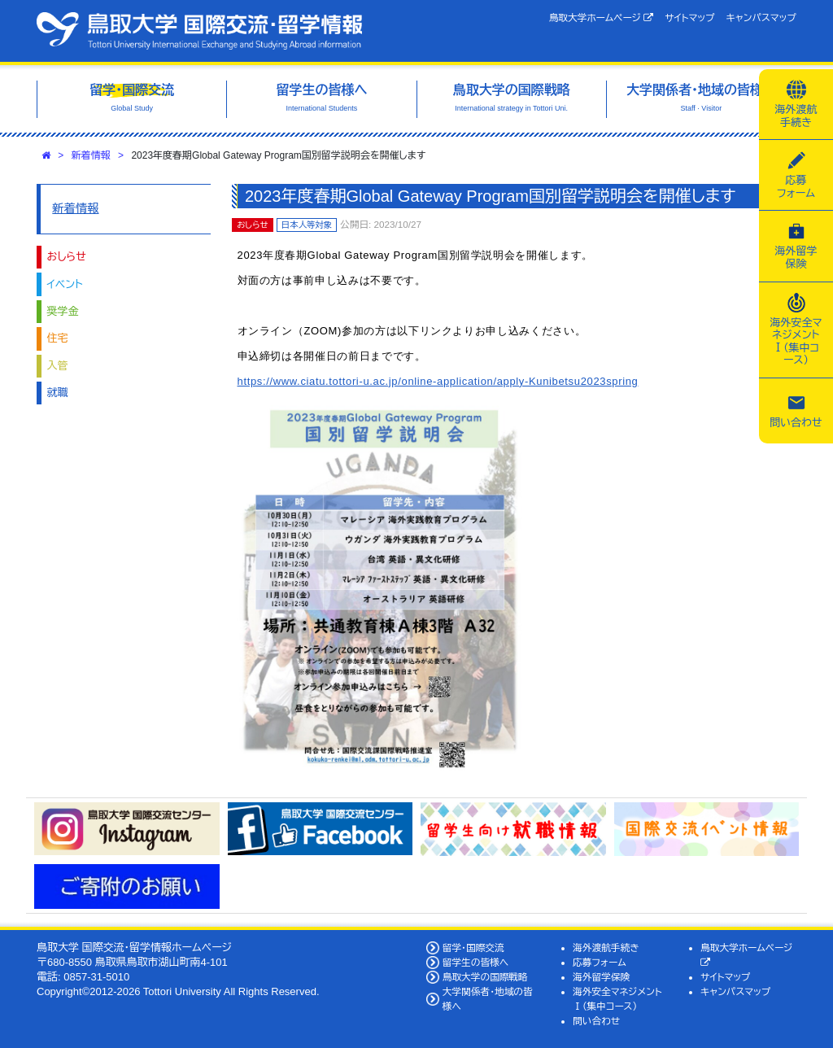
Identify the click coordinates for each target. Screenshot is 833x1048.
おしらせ (66, 257)
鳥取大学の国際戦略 (485, 977)
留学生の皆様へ (476, 962)
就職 (57, 392)
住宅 (57, 338)
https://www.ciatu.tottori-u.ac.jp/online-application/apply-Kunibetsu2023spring (438, 381)
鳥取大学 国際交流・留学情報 (199, 31)
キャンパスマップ (761, 17)
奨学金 (63, 311)
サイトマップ (689, 17)
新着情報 (91, 155)
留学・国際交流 (473, 947)
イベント (65, 284)
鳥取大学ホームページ (601, 18)
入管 (57, 366)
